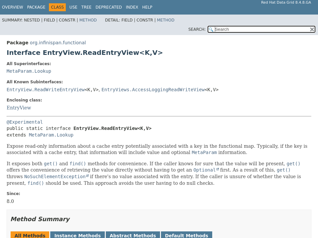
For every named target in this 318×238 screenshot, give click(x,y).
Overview (12, 7)
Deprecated (109, 7)
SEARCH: (197, 29)
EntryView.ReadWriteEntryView (46, 89)
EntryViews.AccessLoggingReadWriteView (153, 89)
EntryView (19, 107)
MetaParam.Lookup (29, 71)
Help (147, 7)
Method (88, 20)
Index (132, 7)
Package (36, 7)
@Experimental (25, 122)
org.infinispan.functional (58, 42)
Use (73, 7)
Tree (86, 7)
